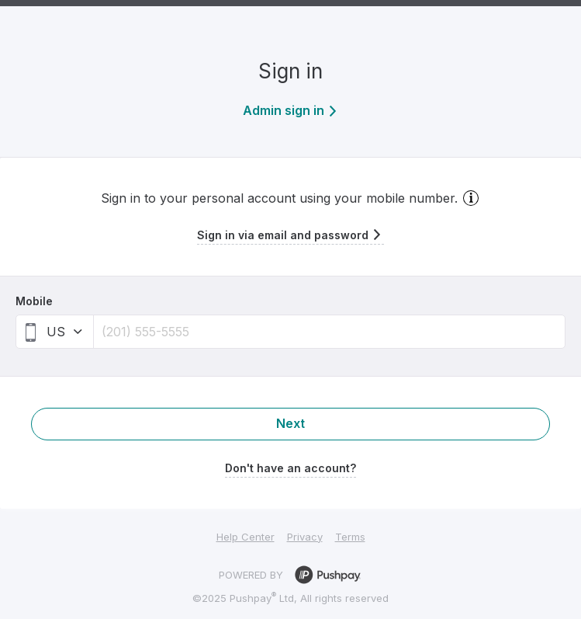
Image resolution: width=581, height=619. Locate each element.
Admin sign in (290, 110)
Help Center (245, 536)
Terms (350, 536)
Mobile (34, 301)
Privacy (305, 536)
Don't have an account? (290, 468)
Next (290, 423)
